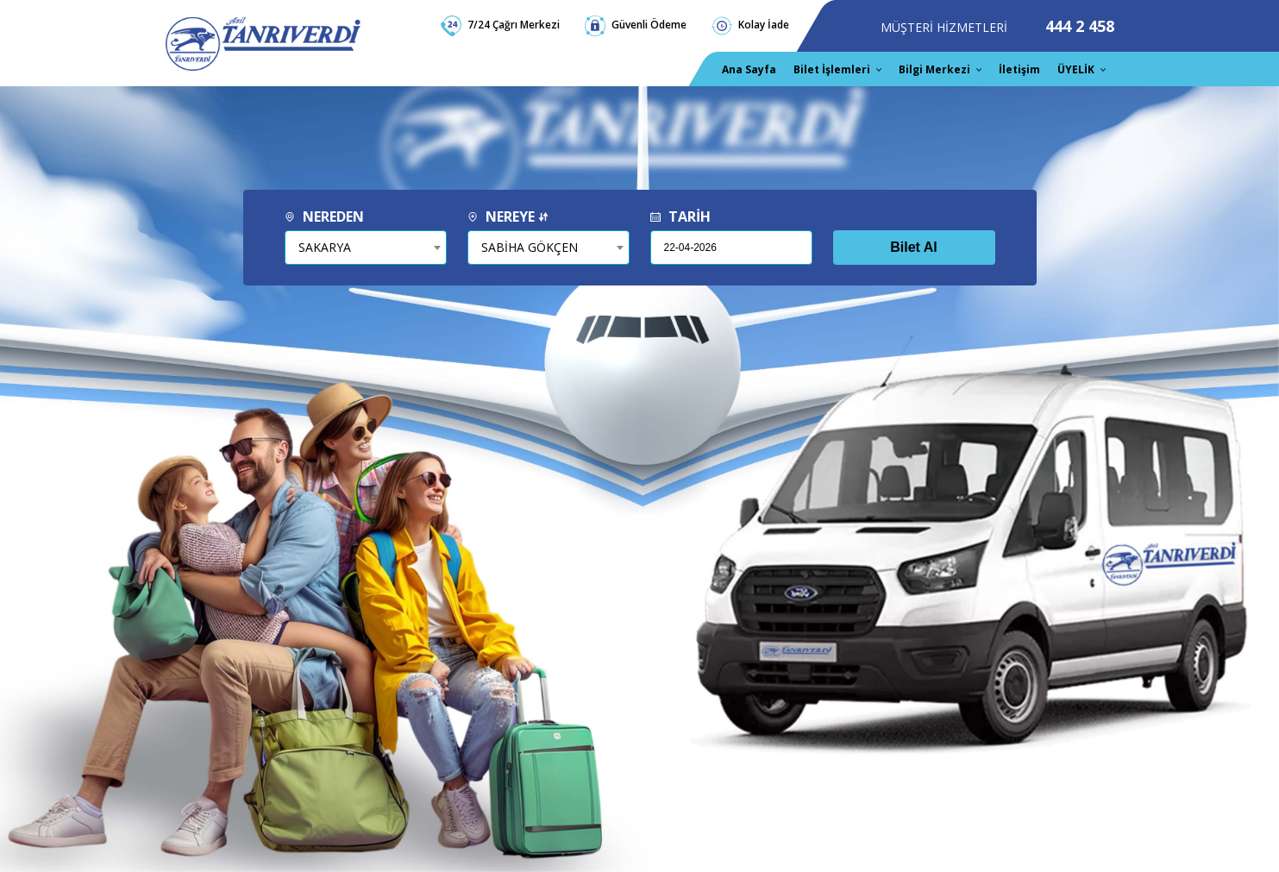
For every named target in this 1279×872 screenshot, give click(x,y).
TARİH (680, 216)
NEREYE (508, 216)
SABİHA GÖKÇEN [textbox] (529, 247)
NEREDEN (324, 216)
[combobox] (366, 247)
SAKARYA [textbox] (324, 247)
